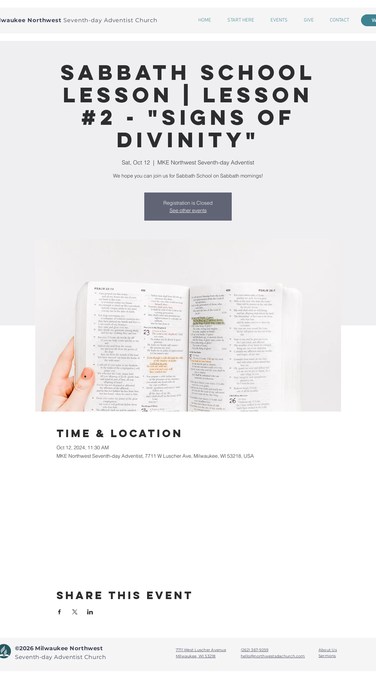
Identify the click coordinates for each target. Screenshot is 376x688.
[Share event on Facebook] (59, 611)
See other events (188, 210)
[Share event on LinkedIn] (90, 611)
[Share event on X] (75, 611)
